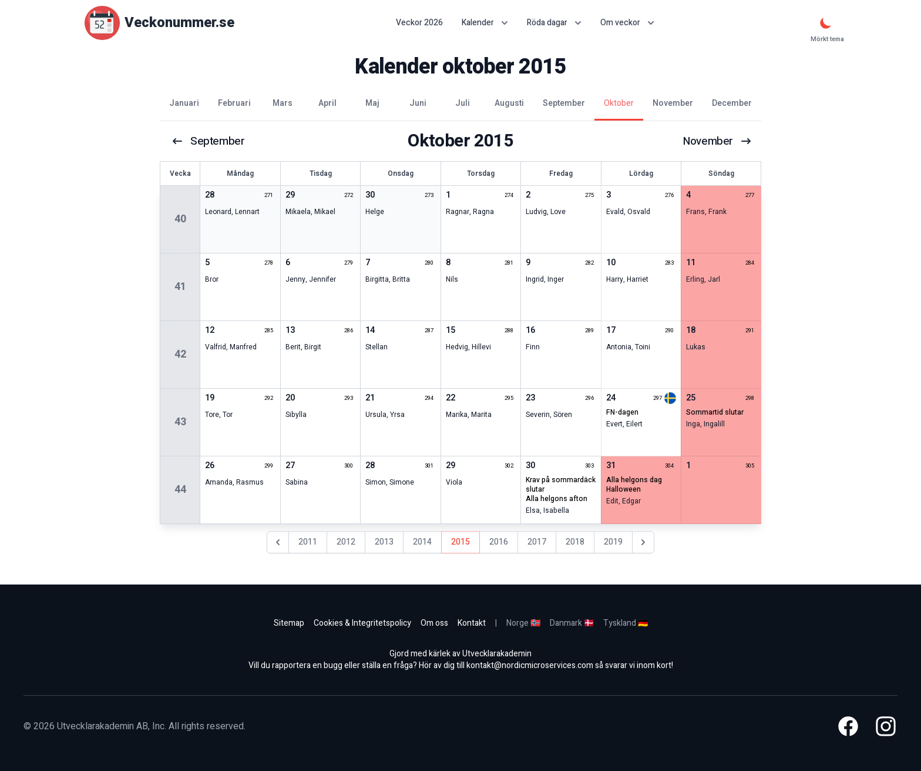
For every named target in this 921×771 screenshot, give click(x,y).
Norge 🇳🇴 (523, 623)
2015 (460, 542)
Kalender (485, 22)
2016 (498, 542)
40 (180, 219)
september (209, 141)
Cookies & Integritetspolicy (362, 623)
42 (180, 354)
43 (180, 422)
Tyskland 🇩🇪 (625, 623)
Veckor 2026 (419, 23)
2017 (536, 542)
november (716, 141)
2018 (575, 542)
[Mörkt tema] (825, 23)
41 (180, 287)
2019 (613, 542)
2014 (422, 542)
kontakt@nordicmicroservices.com (529, 665)
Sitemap (289, 623)
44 (180, 490)
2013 (384, 542)
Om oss (434, 623)
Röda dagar (554, 22)
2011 (307, 542)
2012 (346, 542)
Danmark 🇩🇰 (572, 623)
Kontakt (472, 623)
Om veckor (627, 22)
